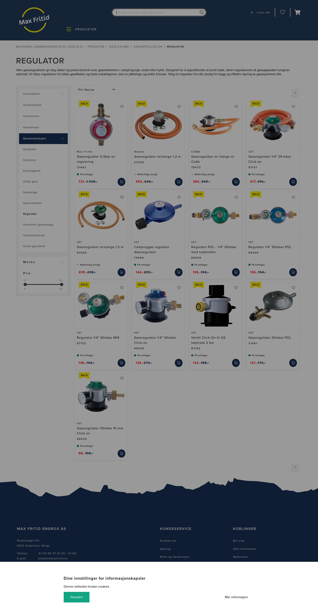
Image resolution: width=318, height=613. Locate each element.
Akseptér (76, 597)
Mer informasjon (236, 597)
